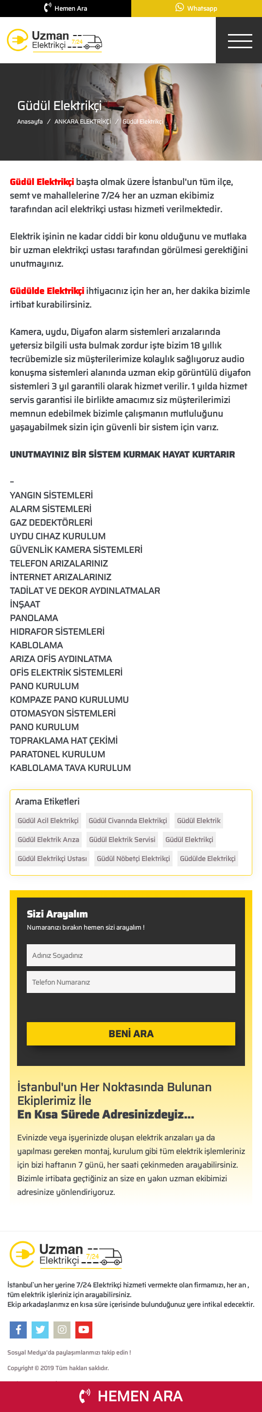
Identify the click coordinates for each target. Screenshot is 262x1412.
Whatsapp (196, 8)
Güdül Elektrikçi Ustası (52, 858)
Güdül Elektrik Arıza (48, 839)
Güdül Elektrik (199, 820)
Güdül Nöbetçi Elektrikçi (133, 858)
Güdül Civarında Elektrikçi (127, 820)
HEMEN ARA (131, 1396)
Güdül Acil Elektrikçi (48, 820)
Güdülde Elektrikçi (208, 858)
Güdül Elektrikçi (189, 839)
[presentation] (71, 1006)
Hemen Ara (65, 8)
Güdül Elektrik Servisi (122, 839)
